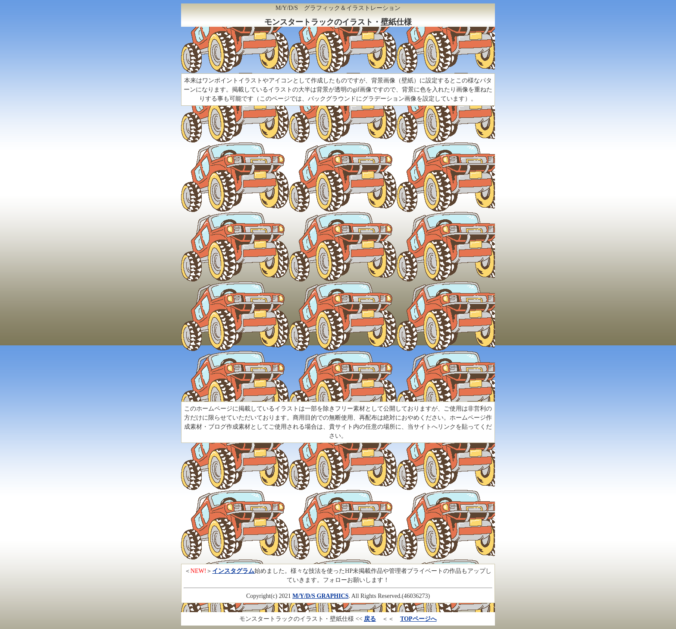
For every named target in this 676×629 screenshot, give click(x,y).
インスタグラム (233, 571)
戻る (370, 619)
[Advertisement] (338, 51)
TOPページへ (418, 619)
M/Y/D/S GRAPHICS (320, 596)
